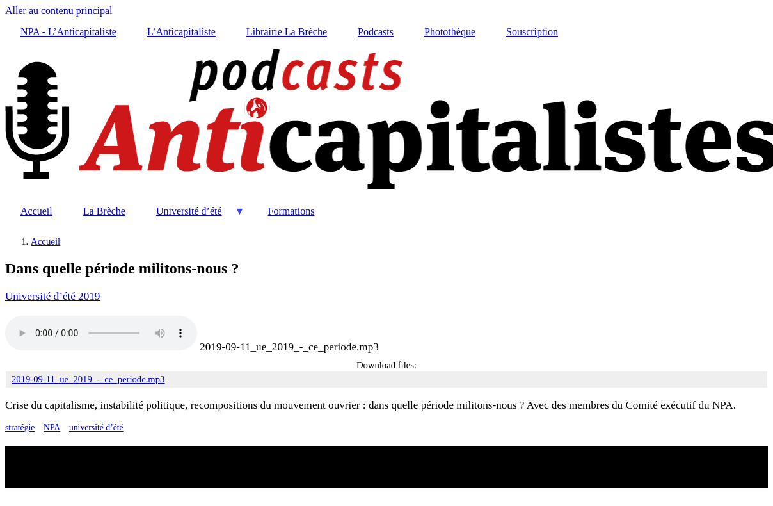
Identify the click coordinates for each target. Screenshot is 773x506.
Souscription (532, 31)
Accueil (36, 211)
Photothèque (449, 31)
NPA (52, 427)
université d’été (96, 427)
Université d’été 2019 (52, 296)
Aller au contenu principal (59, 10)
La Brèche (104, 211)
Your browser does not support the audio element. (101, 333)
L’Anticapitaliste (181, 31)
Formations (291, 211)
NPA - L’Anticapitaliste (68, 31)
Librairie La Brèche (286, 31)
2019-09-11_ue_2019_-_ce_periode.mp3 (289, 347)
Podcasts (376, 31)
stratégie (20, 427)
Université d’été (193, 216)
